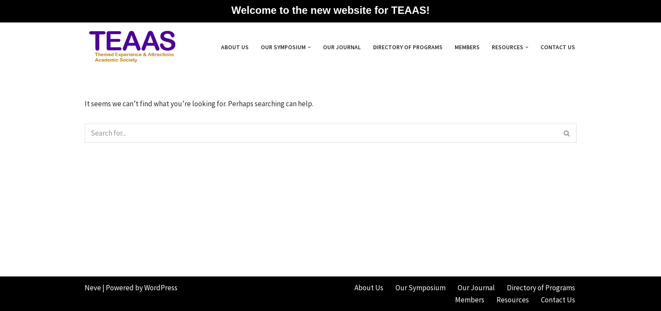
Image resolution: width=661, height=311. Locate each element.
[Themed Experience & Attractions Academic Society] (130, 47)
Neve (93, 287)
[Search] (321, 133)
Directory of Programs (408, 47)
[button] (309, 47)
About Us (235, 47)
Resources (513, 300)
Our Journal (342, 47)
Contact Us (558, 47)
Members (467, 47)
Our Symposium (420, 287)
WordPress (160, 287)
